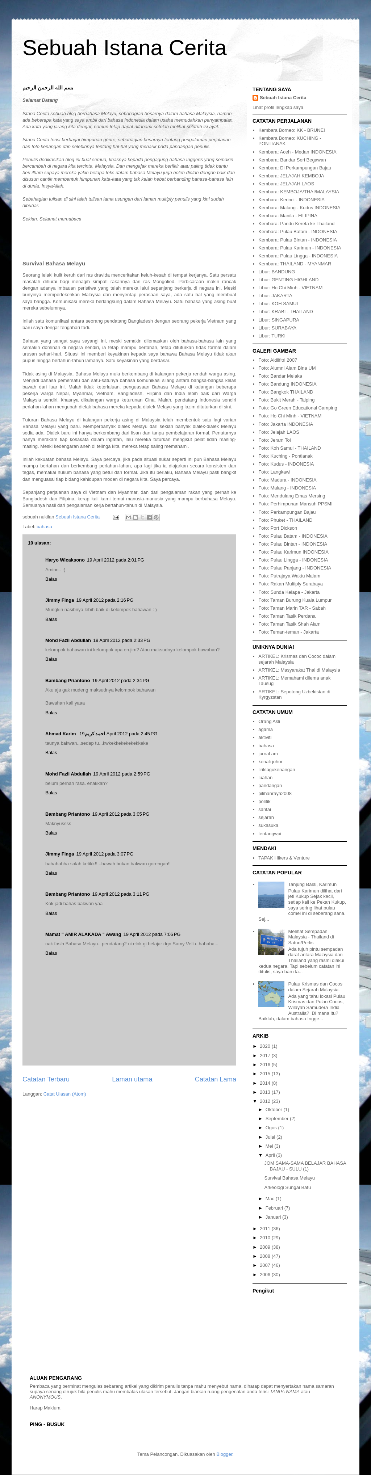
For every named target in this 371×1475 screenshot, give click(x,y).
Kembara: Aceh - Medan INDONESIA (297, 152)
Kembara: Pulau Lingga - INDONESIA (298, 256)
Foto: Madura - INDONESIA (287, 480)
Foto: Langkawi (274, 472)
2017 (266, 1055)
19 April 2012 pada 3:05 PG (121, 814)
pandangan (270, 785)
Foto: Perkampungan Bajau (287, 512)
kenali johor (270, 761)
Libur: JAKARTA (275, 295)
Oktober (275, 1109)
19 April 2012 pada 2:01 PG (115, 560)
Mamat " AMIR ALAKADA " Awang (83, 934)
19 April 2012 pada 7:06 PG (152, 934)
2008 (266, 1256)
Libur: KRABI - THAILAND (285, 311)
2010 (266, 1237)
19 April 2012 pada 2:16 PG (104, 600)
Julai (271, 1137)
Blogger (224, 1454)
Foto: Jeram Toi (274, 440)
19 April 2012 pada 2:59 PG (121, 774)
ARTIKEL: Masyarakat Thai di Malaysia (299, 670)
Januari (274, 1217)
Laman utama (132, 1079)
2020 (266, 1046)
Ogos (272, 1127)
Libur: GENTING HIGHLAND (288, 279)
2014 (266, 1083)
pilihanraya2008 (275, 793)
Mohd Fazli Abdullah (68, 640)
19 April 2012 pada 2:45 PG (118, 733)
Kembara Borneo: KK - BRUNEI (291, 130)
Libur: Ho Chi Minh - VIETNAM (290, 287)
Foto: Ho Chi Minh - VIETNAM (289, 416)
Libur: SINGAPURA (278, 320)
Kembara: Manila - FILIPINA (287, 215)
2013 (266, 1092)
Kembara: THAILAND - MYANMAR (294, 263)
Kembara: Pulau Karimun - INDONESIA (299, 248)
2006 (266, 1274)
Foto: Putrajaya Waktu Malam (289, 576)
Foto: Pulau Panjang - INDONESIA (294, 568)
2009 (266, 1247)
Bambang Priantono (67, 680)
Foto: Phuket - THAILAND (285, 520)
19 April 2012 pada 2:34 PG (121, 680)
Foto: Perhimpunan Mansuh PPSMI (295, 504)
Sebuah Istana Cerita (124, 47)
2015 (266, 1073)
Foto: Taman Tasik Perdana (287, 616)
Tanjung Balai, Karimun (312, 884)
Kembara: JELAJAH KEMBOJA (291, 175)
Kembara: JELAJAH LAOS (286, 183)
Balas (51, 579)
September (278, 1118)
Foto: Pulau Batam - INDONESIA (293, 536)
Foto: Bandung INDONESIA (287, 384)
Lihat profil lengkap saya (278, 107)
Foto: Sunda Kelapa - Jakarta (289, 592)
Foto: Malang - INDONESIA (287, 488)
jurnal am (268, 753)
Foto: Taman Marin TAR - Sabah (292, 608)
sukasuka (268, 825)
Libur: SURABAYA (277, 328)
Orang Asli (269, 721)
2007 (266, 1265)
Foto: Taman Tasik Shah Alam (289, 624)
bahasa (44, 526)
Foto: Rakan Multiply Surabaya (290, 584)
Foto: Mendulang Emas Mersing (291, 496)
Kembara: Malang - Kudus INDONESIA (299, 207)
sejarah (266, 817)
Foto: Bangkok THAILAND (285, 392)
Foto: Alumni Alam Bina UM (287, 368)
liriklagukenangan (276, 769)
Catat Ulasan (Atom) (64, 1094)
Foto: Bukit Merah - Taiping (286, 400)
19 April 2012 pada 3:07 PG (104, 854)
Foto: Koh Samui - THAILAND (289, 448)
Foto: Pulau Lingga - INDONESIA (293, 560)
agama (265, 729)
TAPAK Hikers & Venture (284, 858)
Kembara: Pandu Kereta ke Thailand (296, 223)
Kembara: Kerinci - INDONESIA (291, 199)
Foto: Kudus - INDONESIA (286, 464)
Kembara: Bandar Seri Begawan (292, 160)
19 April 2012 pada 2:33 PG (121, 640)
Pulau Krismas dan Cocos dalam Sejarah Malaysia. (315, 986)
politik (264, 801)
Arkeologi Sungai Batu (287, 1187)
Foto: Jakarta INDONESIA (285, 424)
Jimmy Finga (59, 600)
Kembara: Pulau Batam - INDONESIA (297, 231)
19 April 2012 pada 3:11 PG (121, 894)
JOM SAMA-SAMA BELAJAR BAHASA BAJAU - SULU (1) (305, 1166)
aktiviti (264, 737)
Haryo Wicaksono (65, 560)
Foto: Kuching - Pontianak (285, 456)
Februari (275, 1208)
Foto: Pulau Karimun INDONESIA (293, 552)
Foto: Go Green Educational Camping (297, 408)
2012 (266, 1101)
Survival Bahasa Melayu (289, 1178)
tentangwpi (269, 833)
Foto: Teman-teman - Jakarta (288, 632)
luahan (265, 777)
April (271, 1155)
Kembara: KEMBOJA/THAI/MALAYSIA (298, 191)
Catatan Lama (215, 1079)
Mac (271, 1198)
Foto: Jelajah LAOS (278, 432)
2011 (266, 1228)
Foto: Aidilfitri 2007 (277, 360)
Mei (270, 1146)
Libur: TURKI (271, 336)
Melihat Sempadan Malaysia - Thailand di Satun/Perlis (311, 937)
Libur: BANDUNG (276, 271)
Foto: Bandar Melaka (280, 376)
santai (264, 809)
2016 (266, 1064)
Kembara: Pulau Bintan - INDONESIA (297, 240)
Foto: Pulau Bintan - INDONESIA (292, 544)
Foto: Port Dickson (277, 528)
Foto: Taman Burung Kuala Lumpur (295, 600)
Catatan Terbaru (46, 1079)
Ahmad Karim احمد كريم (75, 733)
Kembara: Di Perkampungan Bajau (294, 168)
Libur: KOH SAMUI (278, 303)
